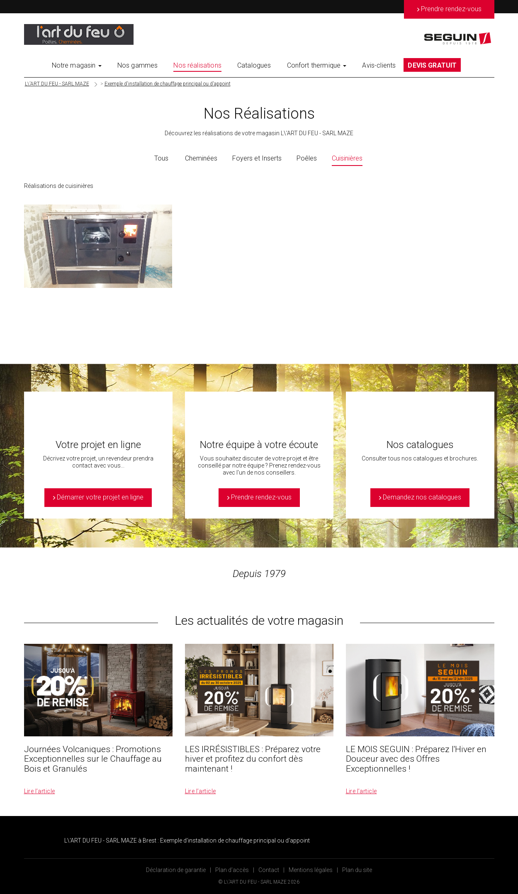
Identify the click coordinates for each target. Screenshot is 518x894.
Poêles (307, 158)
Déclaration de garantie (176, 870)
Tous (161, 158)
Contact (268, 870)
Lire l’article (39, 791)
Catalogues (254, 65)
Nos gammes (137, 65)
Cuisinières (347, 158)
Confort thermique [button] (317, 65)
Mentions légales (311, 870)
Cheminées (201, 158)
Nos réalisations (197, 65)
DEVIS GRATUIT (432, 65)
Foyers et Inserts (257, 158)
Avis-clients (379, 65)
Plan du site (357, 870)
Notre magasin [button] (77, 65)
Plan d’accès (232, 870)
